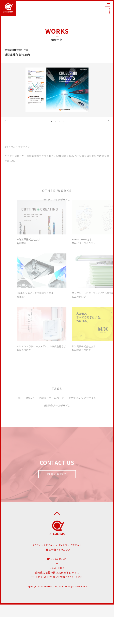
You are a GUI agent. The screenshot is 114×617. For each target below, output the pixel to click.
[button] (51, 121)
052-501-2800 (47, 577)
